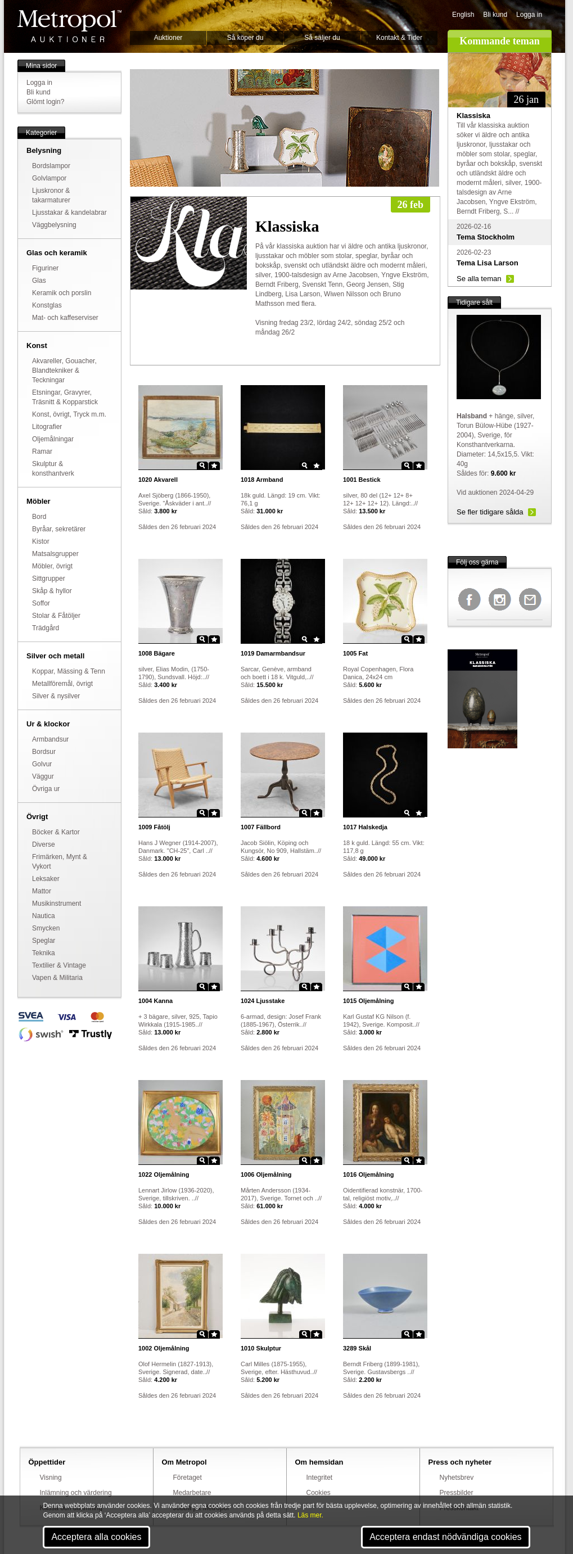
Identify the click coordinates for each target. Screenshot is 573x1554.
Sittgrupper (48, 578)
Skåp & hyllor (52, 591)
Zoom (202, 465)
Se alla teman (479, 278)
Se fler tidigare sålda (490, 512)
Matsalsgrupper (55, 554)
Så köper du (245, 38)
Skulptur (261, 1348)
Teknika (43, 953)
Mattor (41, 891)
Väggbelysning (54, 225)
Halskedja (365, 827)
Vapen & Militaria (57, 978)
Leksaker (46, 879)
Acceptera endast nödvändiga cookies (445, 1537)
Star (214, 465)
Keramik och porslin (61, 293)
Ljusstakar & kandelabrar (69, 212)
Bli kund (495, 15)
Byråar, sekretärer (58, 529)
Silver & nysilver (56, 696)
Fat (355, 653)
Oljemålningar (53, 439)
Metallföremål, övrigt (62, 684)
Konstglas (47, 305)
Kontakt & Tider (399, 38)
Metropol (69, 26)
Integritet (319, 1477)
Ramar (42, 451)
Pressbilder (456, 1493)
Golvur (42, 764)
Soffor (41, 603)
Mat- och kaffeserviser (65, 318)
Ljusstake (263, 1000)
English (463, 15)
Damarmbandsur (273, 653)
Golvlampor (49, 178)
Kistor (40, 541)
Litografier (47, 427)
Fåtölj (154, 827)
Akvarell (158, 479)
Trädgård (45, 628)
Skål (357, 1348)
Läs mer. (310, 1515)
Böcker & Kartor (56, 832)
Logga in (529, 15)
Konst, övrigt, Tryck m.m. (69, 414)
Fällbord (261, 827)
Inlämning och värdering (76, 1493)
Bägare (156, 653)
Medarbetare (192, 1493)
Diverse (43, 844)
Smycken (46, 928)
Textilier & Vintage (59, 965)
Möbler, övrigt (52, 566)
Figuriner (45, 268)
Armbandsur (50, 739)
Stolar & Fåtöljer (56, 616)
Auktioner (168, 38)
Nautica (43, 916)
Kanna (155, 1000)
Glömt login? (45, 102)
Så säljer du (322, 38)
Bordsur (44, 752)
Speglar (43, 941)
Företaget (187, 1477)
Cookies (318, 1493)
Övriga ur (46, 789)
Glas (39, 280)
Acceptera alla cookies (96, 1537)
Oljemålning (368, 1000)
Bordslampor (51, 166)
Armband (262, 479)
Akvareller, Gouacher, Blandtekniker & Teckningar (64, 370)
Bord (39, 517)
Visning (51, 1477)
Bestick (362, 479)
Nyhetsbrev (457, 1477)
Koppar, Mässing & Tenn (68, 671)
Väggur (43, 776)
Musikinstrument (56, 903)
